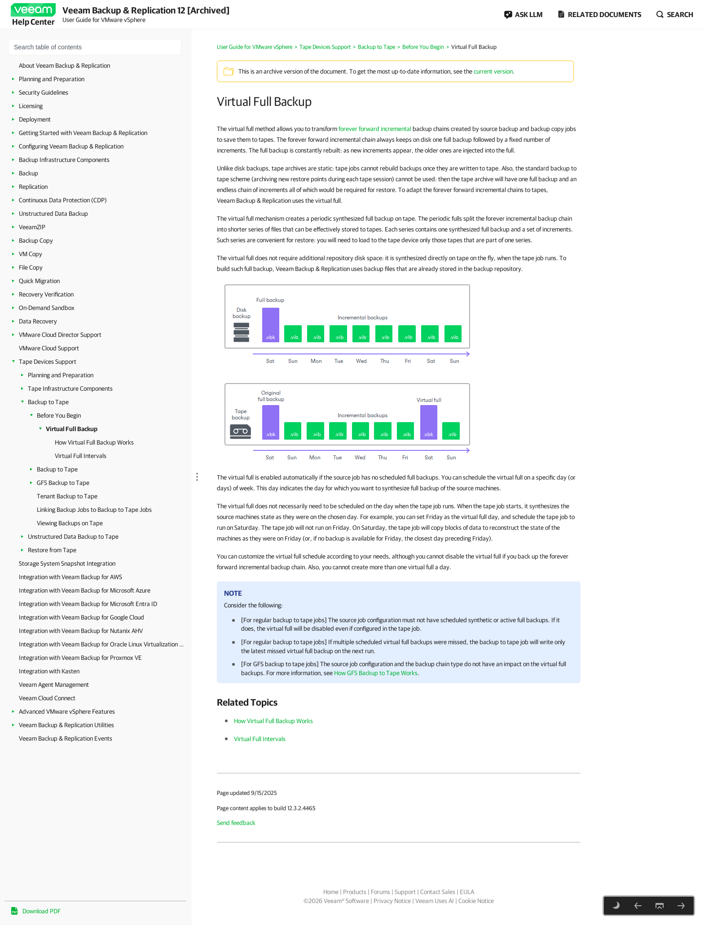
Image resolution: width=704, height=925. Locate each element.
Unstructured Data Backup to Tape (73, 536)
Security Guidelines (43, 92)
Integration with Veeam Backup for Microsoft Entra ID (88, 603)
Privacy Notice (392, 900)
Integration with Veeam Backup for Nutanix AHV (81, 630)
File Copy (31, 267)
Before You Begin (59, 415)
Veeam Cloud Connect (47, 698)
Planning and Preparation (51, 79)
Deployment (35, 119)
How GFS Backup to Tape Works (376, 672)
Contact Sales (437, 891)
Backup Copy (36, 240)
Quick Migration (39, 280)
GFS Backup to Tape (63, 482)
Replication (33, 186)
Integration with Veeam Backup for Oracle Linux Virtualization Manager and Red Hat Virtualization (103, 644)
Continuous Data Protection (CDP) (63, 200)
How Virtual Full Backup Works (94, 442)
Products (354, 891)
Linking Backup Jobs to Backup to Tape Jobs (94, 509)
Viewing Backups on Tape (70, 523)
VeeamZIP (32, 227)
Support (405, 891)
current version (493, 71)
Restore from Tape (52, 550)
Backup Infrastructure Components (64, 159)
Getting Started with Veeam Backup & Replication (83, 132)
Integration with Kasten (49, 671)
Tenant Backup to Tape (67, 496)
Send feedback (236, 822)
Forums (380, 891)
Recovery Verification (46, 294)
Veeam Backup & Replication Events (65, 738)
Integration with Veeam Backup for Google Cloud (81, 617)
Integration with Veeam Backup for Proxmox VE (80, 657)
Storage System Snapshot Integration (67, 563)
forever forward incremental (375, 128)
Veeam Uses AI (434, 900)
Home (331, 891)
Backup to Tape (48, 402)
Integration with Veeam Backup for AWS (70, 576)
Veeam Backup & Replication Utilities (66, 725)
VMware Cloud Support (49, 348)
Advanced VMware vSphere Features (67, 711)
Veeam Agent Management (54, 684)
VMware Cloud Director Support (60, 334)
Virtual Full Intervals (80, 455)
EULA (467, 891)
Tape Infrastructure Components (70, 388)
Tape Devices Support (47, 361)
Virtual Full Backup (71, 428)
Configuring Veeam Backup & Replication (71, 146)
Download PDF (41, 911)
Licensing (31, 105)
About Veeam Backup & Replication (64, 65)
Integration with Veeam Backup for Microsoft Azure (84, 590)
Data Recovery (38, 321)
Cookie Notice (476, 900)
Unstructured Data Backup (53, 213)
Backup (28, 173)
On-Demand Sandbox (47, 307)
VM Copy (30, 253)
